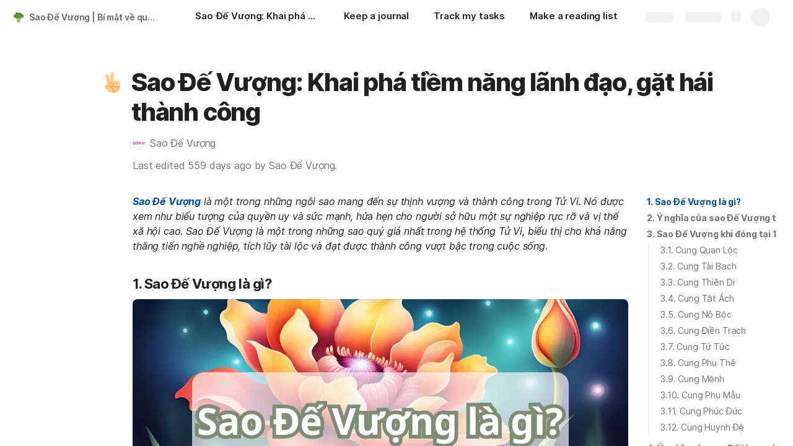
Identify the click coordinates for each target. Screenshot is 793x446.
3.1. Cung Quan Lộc (698, 250)
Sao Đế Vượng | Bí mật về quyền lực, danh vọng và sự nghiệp (95, 17)
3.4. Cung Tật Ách (697, 298)
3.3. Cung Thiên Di (697, 282)
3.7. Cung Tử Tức (695, 346)
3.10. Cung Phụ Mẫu (700, 395)
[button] (112, 82)
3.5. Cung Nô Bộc (696, 314)
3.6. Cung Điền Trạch (703, 330)
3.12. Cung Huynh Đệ (702, 427)
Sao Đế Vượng (167, 201)
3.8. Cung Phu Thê (698, 362)
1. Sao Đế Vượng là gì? (694, 201)
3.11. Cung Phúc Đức (701, 411)
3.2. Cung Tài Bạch (698, 266)
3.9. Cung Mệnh (692, 379)
